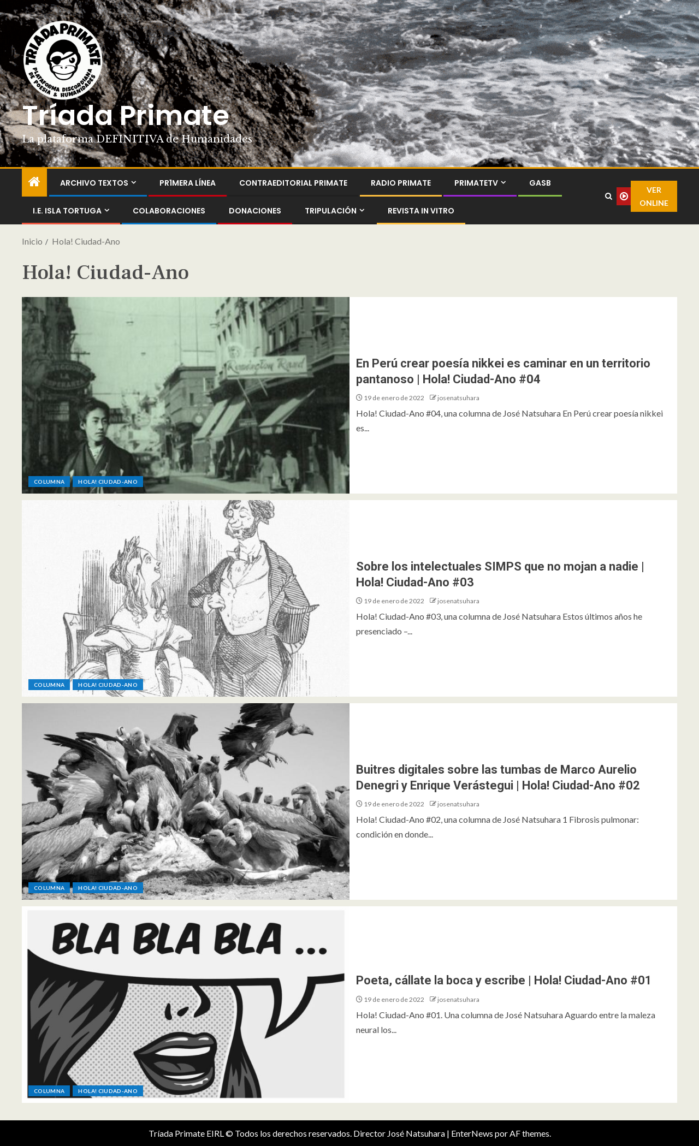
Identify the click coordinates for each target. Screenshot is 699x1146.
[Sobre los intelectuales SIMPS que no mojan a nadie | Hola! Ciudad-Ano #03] (186, 598)
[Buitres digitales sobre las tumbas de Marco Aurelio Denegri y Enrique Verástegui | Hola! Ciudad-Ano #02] (186, 801)
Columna (49, 481)
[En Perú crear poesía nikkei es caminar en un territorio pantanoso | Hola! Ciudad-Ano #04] (186, 395)
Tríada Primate (125, 116)
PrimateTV (476, 182)
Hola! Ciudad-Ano (108, 481)
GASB (540, 182)
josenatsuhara (458, 398)
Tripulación (331, 210)
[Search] (608, 196)
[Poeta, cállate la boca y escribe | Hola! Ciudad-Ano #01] (186, 1004)
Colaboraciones (169, 210)
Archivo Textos (94, 182)
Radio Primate (401, 182)
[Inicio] (34, 182)
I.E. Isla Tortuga (67, 210)
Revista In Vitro (421, 210)
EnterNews (472, 1133)
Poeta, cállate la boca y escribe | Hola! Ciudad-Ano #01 (504, 980)
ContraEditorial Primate (293, 182)
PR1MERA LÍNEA (187, 182)
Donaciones (255, 210)
